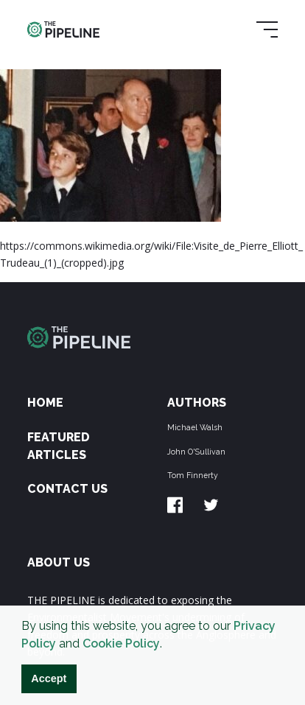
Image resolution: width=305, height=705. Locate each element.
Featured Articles (58, 446)
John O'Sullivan (196, 451)
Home (45, 403)
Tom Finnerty (192, 475)
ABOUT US (58, 562)
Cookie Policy (121, 643)
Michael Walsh (194, 427)
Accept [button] (48, 678)
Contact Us (67, 489)
